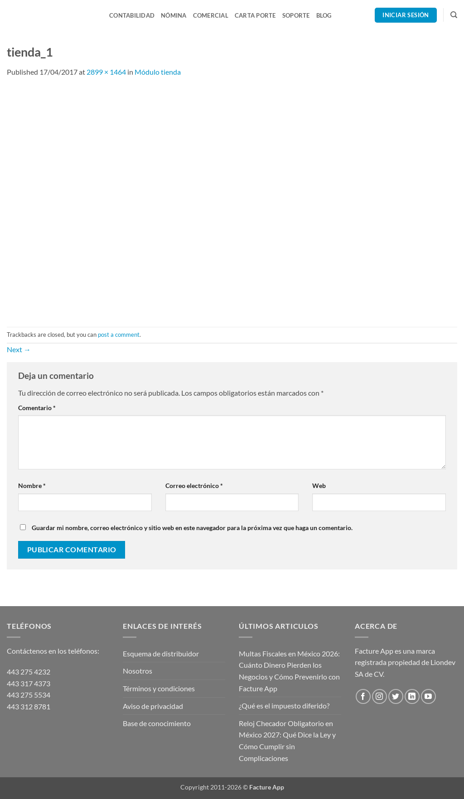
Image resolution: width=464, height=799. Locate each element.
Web (319, 485)
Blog (324, 15)
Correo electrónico (194, 485)
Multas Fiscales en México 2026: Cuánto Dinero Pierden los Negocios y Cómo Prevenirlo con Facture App (289, 671)
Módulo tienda (158, 71)
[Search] (453, 15)
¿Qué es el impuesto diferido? (284, 705)
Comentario (37, 407)
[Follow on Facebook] (363, 696)
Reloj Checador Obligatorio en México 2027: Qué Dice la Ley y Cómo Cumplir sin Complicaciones (287, 740)
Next (19, 349)
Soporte (296, 15)
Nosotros (137, 670)
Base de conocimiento (157, 723)
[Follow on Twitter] (395, 696)
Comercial (210, 15)
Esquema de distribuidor (161, 653)
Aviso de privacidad (153, 706)
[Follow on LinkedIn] (412, 696)
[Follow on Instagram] (379, 696)
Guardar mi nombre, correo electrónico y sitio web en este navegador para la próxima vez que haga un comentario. (192, 527)
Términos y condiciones (159, 688)
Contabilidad (132, 15)
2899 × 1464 (106, 71)
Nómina (174, 15)
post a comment (119, 334)
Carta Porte (255, 15)
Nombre (32, 485)
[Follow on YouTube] (428, 696)
